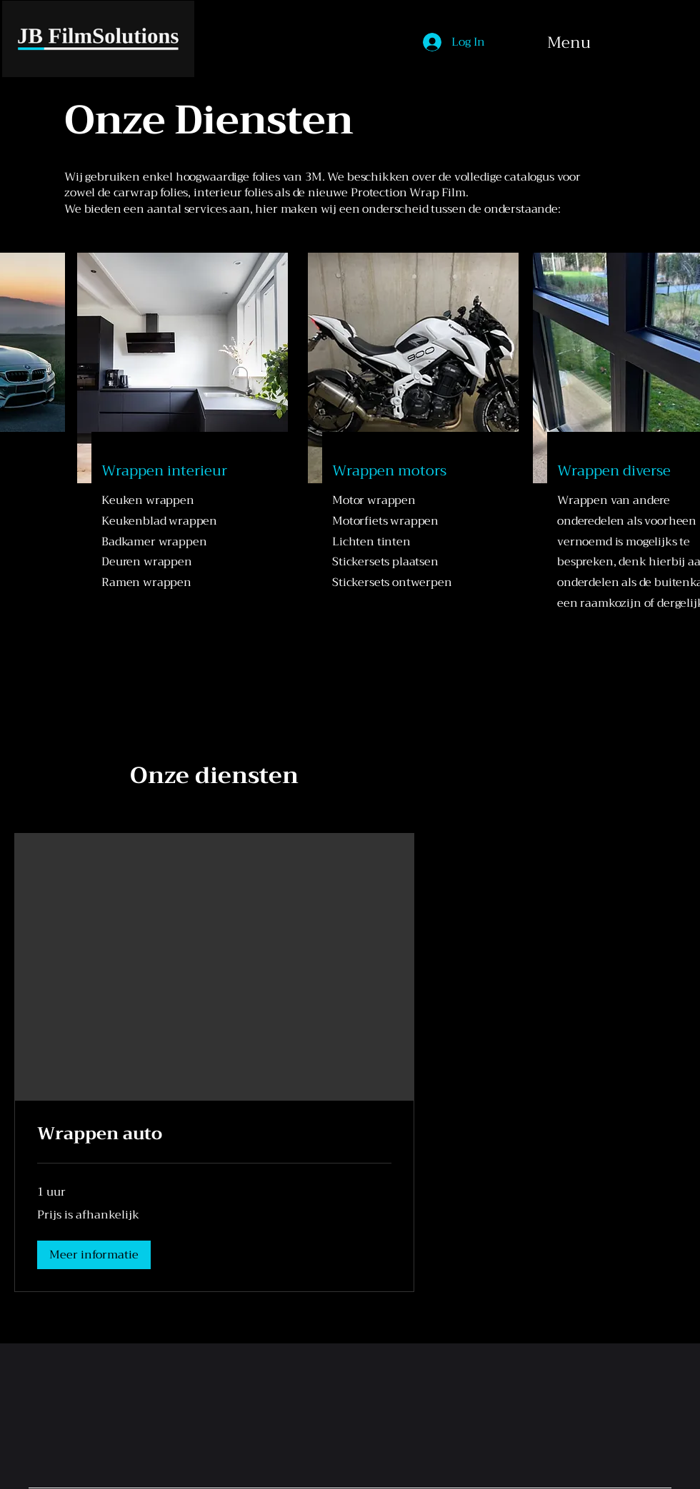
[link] (214, 1134)
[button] (94, 1255)
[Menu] (615, 42)
